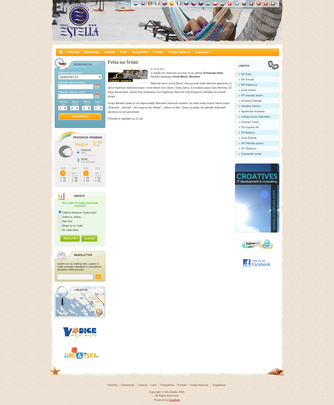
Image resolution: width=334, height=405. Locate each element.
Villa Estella (79, 21)
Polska (215, 3)
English (142, 3)
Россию (186, 3)
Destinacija (91, 52)
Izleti (123, 52)
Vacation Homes (251, 106)
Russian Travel (250, 122)
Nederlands (222, 3)
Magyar (208, 3)
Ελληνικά (236, 3)
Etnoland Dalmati (251, 100)
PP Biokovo (248, 132)
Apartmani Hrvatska (253, 111)
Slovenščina (200, 3)
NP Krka (246, 74)
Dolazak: (72, 82)
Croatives (174, 399)
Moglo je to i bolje (72, 225)
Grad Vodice (248, 90)
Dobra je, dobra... (72, 216)
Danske (229, 3)
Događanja (202, 52)
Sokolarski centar (251, 153)
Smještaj (73, 52)
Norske (265, 3)
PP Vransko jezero (252, 95)
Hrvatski (135, 3)
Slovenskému (164, 3)
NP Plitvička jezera (252, 143)
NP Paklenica (249, 84)
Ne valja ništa (70, 229)
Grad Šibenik (249, 137)
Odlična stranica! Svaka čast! (79, 212)
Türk (258, 3)
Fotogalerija (140, 52)
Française (179, 3)
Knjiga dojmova (179, 52)
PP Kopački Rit (250, 127)
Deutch (150, 3)
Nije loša (67, 221)
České (193, 3)
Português (251, 3)
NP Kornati (247, 79)
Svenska (273, 3)
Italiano (157, 3)
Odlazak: (72, 92)
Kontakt (158, 52)
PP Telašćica (248, 148)
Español (171, 3)
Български (244, 3)
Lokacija (110, 52)
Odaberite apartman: (70, 72)
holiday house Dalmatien (255, 116)
